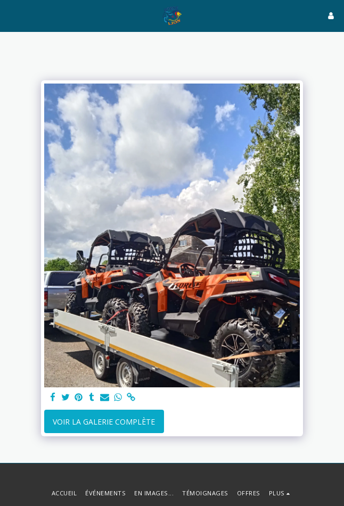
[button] (12, 15)
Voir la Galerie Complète (104, 422)
